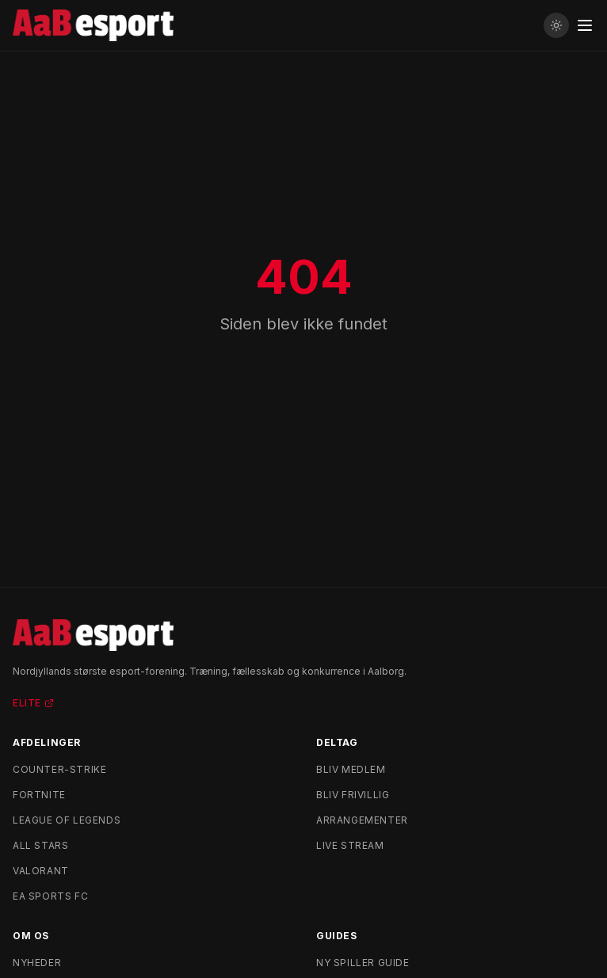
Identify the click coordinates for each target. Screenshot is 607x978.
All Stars (40, 845)
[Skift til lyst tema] (556, 25)
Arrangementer (362, 820)
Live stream (350, 845)
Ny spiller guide (363, 962)
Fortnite (39, 795)
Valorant (41, 871)
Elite (33, 703)
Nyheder (37, 962)
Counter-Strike (59, 769)
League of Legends (66, 820)
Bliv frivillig (352, 795)
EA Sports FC (50, 896)
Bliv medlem (351, 769)
